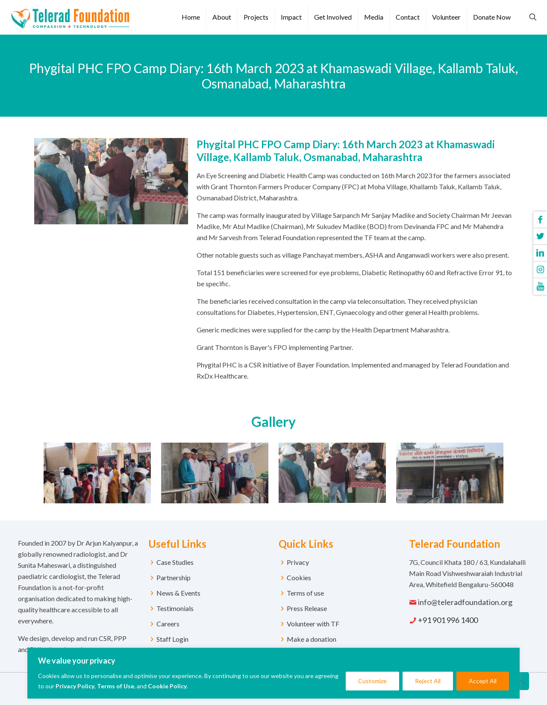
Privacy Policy (75, 686)
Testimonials (175, 608)
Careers (167, 624)
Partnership (173, 577)
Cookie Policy (167, 686)
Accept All (483, 680)
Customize (372, 680)
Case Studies (175, 562)
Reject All (428, 680)
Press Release (307, 608)
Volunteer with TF (313, 624)
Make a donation (311, 639)
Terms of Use (115, 686)
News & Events (178, 593)
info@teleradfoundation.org (465, 602)
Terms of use (305, 593)
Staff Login (172, 639)
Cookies (299, 577)
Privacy (298, 562)
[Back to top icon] (520, 681)
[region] (273, 673)
